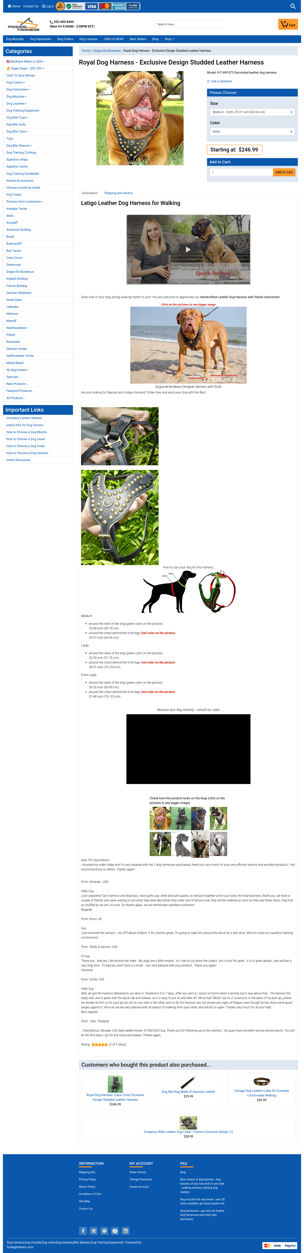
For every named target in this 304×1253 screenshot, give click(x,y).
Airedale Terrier (16, 209)
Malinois (12, 314)
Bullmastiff (14, 243)
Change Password (141, 1179)
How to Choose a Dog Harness (27, 453)
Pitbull (10, 335)
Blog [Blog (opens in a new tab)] (155, 39)
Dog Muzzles (15, 39)
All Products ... (16, 398)
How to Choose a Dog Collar (25, 446)
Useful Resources (18, 460)
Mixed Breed (14, 363)
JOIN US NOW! (114, 39)
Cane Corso (14, 258)
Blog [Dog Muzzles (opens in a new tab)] (183, 1172)
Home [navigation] (86, 50)
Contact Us (31, 6)
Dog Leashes (88, 39)
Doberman (13, 265)
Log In (48, 6)
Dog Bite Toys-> (17, 131)
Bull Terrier (13, 251)
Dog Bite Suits (16, 124)
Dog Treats (13, 194)
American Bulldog (18, 229)
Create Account (139, 1186)
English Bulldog (17, 279)
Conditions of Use (90, 1194)
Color (215, 122)
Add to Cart (284, 172)
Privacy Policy (87, 1179)
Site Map (84, 1201)
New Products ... (17, 384)
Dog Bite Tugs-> (17, 117)
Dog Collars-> (15, 82)
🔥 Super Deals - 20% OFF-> (25, 68)
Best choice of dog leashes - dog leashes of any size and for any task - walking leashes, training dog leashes (202, 1186)
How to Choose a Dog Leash (25, 439)
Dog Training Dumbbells (22, 174)
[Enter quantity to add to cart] (241, 172)
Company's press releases (24, 418)
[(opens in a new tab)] (160, 818)
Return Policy (87, 1186)
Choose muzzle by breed (23, 187)
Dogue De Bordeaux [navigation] (107, 50)
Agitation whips (17, 159)
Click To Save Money (20, 75)
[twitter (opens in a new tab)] (94, 1231)
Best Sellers (138, 39)
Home (14, 6)
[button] (293, 6)
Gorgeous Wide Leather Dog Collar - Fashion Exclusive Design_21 (188, 1132)
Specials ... (13, 377)
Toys (9, 138)
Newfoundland (16, 328)
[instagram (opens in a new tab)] (126, 1231)
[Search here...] (189, 24)
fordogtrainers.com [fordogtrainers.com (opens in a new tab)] (20, 1247)
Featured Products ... (20, 391)
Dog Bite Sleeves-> (19, 145)
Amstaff (12, 223)
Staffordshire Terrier (20, 356)
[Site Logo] (24, 24)
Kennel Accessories (20, 180)
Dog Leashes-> (16, 103)
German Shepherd (18, 293)
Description (90, 193)
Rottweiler (13, 342)
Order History (138, 1172)
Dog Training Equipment (22, 110)
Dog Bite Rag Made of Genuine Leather (188, 1092)
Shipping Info (87, 1172)
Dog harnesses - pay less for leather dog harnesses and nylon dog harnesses (202, 1215)
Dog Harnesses (40, 39)
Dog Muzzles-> (16, 96)
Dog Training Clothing (21, 152)
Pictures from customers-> (24, 201)
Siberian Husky (16, 349)
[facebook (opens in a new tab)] (83, 1231)
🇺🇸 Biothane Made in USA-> (25, 61)
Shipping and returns (118, 193)
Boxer (10, 236)
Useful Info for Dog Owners (24, 425)
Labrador (12, 307)
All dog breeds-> (17, 370)
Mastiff (11, 321)
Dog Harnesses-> (18, 89)
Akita (9, 216)
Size (214, 103)
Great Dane (14, 300)
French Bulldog (16, 286)
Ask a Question (219, 81)
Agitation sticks (17, 166)
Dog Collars (65, 39)
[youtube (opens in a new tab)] (115, 1231)
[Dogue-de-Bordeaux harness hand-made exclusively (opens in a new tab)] (188, 345)
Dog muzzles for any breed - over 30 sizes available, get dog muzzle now (202, 1201)
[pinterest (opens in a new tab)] (104, 1231)
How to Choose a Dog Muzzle (26, 432)
